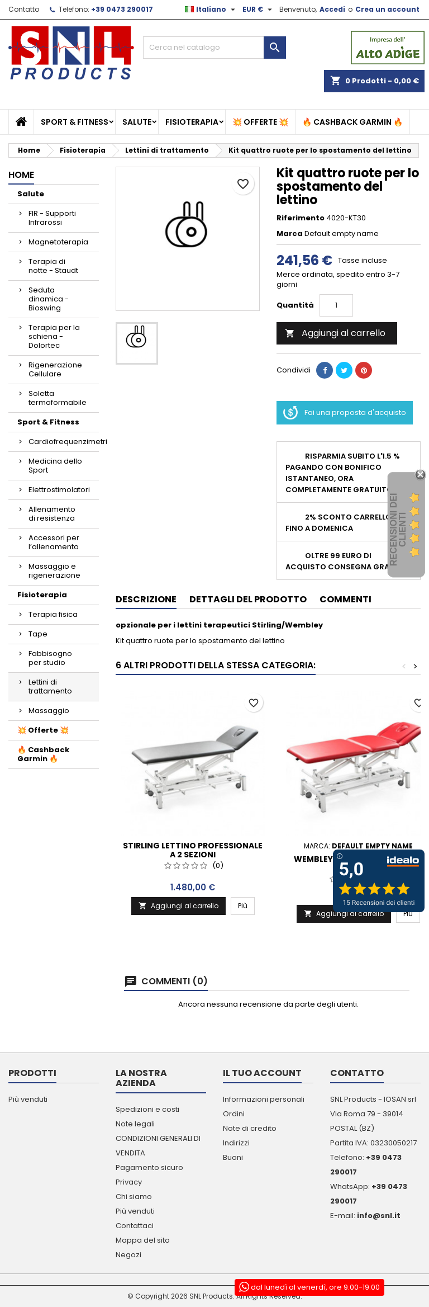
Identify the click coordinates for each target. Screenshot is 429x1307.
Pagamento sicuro (149, 1167)
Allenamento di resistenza (51, 513)
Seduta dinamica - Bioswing (48, 299)
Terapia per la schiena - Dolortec (54, 336)
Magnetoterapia (58, 242)
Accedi (332, 9)
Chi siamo (134, 1196)
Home (21, 174)
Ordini (234, 1113)
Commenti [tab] (345, 599)
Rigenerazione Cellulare (55, 369)
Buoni (233, 1157)
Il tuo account (262, 1073)
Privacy (129, 1182)
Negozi (128, 1254)
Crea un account (387, 9)
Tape (37, 634)
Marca (290, 234)
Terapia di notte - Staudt (53, 266)
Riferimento (301, 218)
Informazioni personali (263, 1099)
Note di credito (250, 1128)
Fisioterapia (191, 122)
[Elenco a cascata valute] (258, 9)
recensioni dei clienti (398, 530)
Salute (136, 122)
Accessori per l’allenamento (53, 542)
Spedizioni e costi (147, 1109)
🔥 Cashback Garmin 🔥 (352, 122)
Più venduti (27, 1099)
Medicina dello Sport (55, 465)
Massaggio (48, 710)
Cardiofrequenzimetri (63, 441)
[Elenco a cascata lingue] (211, 9)
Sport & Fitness (74, 122)
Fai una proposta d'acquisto (344, 412)
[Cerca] (214, 47)
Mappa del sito (143, 1240)
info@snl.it (379, 1215)
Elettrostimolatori (59, 489)
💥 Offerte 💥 (260, 122)
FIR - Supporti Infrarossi (52, 218)
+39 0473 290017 (122, 9)
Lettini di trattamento (50, 686)
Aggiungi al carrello (335, 333)
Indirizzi (236, 1143)
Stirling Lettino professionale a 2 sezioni (193, 850)
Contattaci (135, 1225)
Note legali (135, 1124)
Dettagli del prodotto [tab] (248, 599)
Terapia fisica (53, 614)
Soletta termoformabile (57, 398)
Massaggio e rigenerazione (54, 571)
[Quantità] (336, 305)
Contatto (23, 9)
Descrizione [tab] (146, 599)
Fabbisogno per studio (50, 658)
